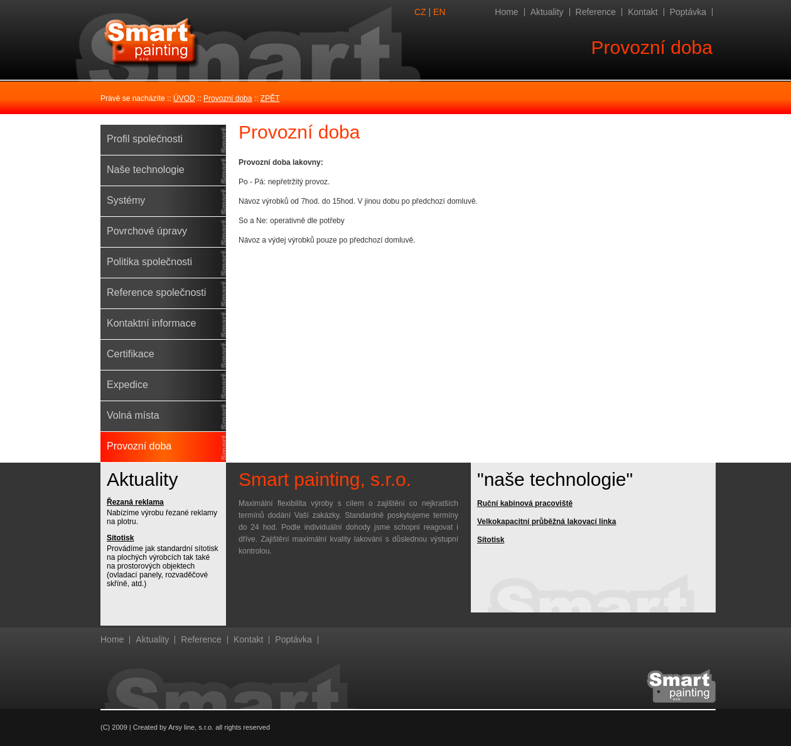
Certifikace (130, 354)
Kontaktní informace (151, 323)
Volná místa (133, 415)
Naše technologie (146, 169)
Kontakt (642, 12)
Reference (596, 12)
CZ (420, 12)
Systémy (126, 200)
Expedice (127, 384)
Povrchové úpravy (147, 231)
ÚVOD (184, 98)
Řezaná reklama (135, 502)
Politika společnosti (149, 261)
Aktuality (547, 12)
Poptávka (688, 12)
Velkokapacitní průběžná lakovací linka (546, 521)
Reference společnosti (156, 292)
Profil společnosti (145, 139)
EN (439, 12)
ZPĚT (270, 98)
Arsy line (181, 727)
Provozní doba (227, 98)
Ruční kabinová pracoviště (525, 503)
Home (506, 12)
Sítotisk (120, 537)
